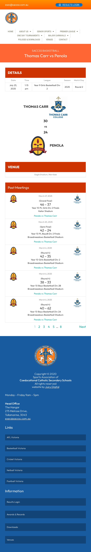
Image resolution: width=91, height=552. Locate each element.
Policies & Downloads (29, 39)
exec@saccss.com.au (16, 5)
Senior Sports (44, 31)
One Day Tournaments (28, 35)
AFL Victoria (13, 437)
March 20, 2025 (46, 222)
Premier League (67, 31)
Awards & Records (16, 514)
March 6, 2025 (45, 248)
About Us (23, 31)
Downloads (12, 527)
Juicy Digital (52, 387)
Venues (49, 39)
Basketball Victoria (16, 448)
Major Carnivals (57, 35)
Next (82, 327)
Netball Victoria (14, 470)
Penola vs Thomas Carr (45, 215)
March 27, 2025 (45, 196)
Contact (63, 39)
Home (10, 31)
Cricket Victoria (14, 459)
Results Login (70, 5)
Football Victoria (15, 481)
